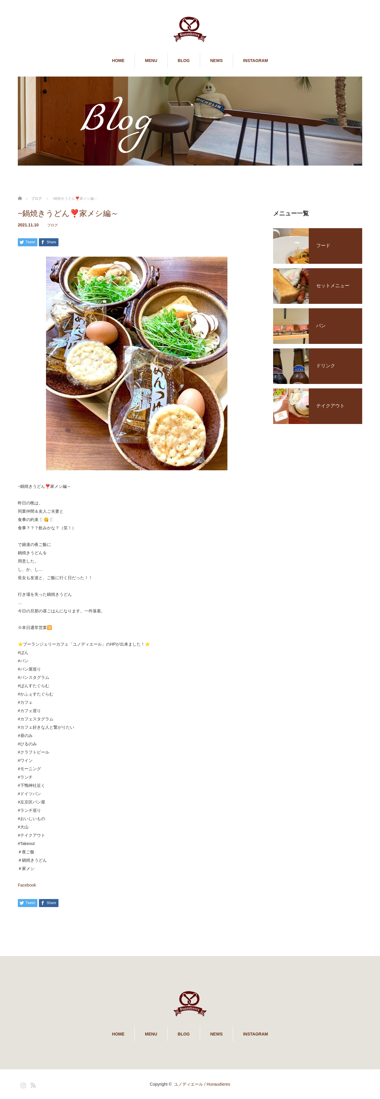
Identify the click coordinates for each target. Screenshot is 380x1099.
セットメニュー (332, 285)
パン (321, 325)
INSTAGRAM (255, 60)
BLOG (184, 60)
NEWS (216, 60)
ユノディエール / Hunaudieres (202, 1084)
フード (323, 245)
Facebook (27, 885)
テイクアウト (330, 405)
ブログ (52, 225)
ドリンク (325, 365)
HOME (118, 60)
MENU (151, 60)
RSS (32, 1084)
